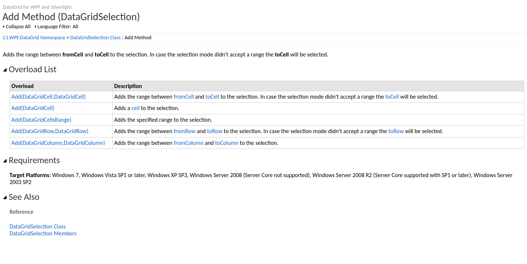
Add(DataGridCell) (33, 107)
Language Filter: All (58, 26)
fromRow (184, 131)
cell (135, 107)
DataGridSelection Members (43, 233)
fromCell (183, 96)
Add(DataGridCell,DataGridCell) (48, 96)
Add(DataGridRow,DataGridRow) (50, 131)
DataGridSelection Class (95, 37)
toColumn (227, 142)
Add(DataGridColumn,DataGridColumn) (58, 142)
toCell (212, 96)
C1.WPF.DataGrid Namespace (34, 37)
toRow (215, 131)
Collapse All (18, 26)
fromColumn (188, 142)
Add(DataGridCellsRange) (41, 119)
